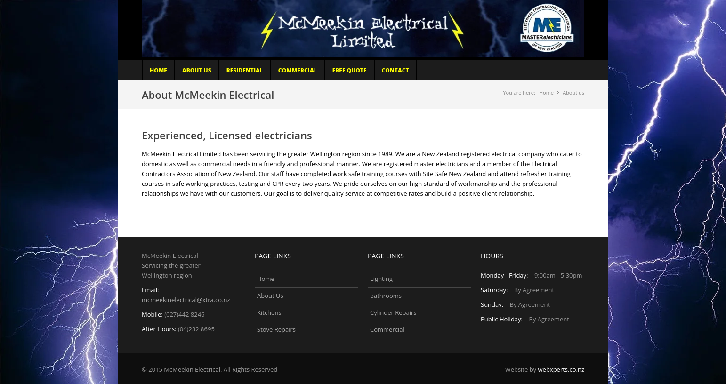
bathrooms (386, 295)
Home (158, 70)
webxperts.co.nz (561, 369)
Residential (244, 70)
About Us (196, 70)
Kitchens (269, 312)
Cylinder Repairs (393, 312)
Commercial (387, 329)
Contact (395, 70)
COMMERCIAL (297, 70)
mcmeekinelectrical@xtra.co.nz (186, 300)
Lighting (381, 278)
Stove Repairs (276, 329)
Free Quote (349, 70)
